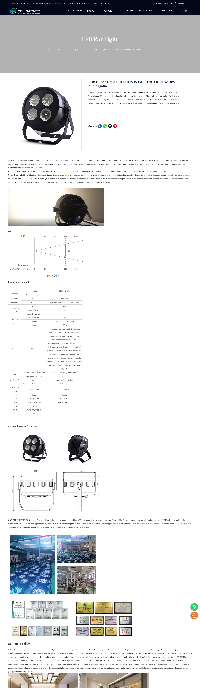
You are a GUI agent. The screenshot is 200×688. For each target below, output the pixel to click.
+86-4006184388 (182, 3)
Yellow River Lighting (56, 50)
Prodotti (71, 50)
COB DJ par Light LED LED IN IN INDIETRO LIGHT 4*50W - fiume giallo (122, 50)
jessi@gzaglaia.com (164, 3)
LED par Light (83, 50)
